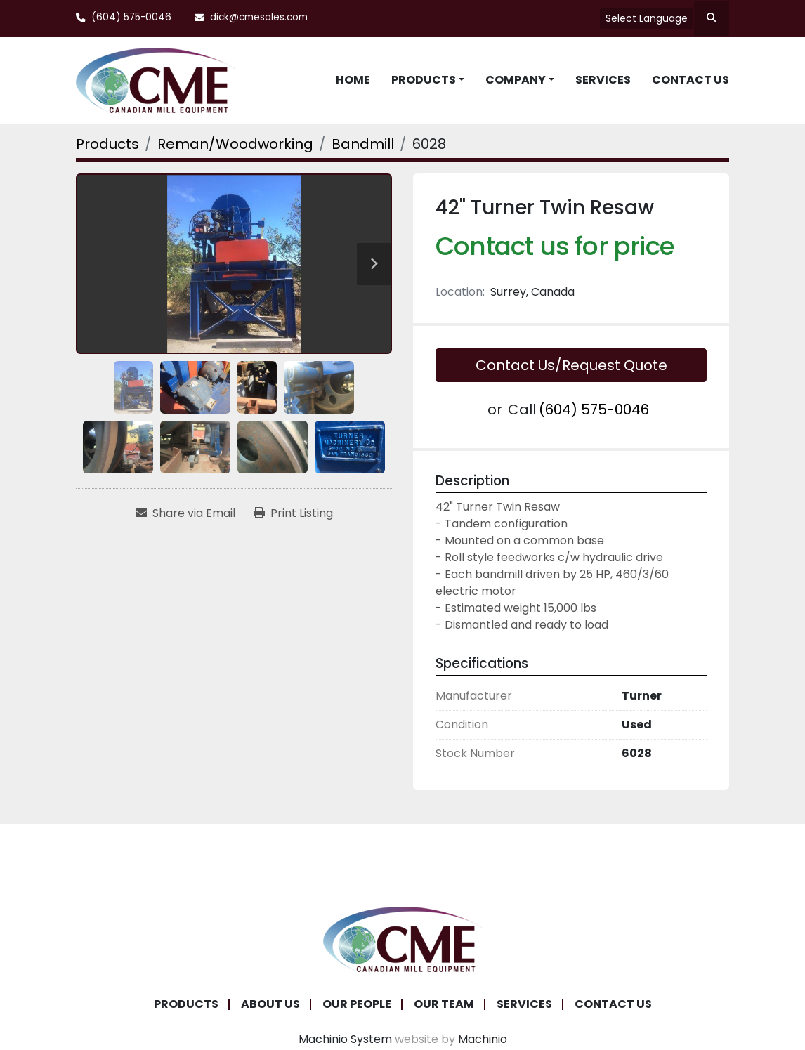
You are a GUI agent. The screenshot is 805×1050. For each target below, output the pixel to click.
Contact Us (690, 80)
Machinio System (345, 1039)
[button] (427, 80)
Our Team (444, 1004)
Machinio (482, 1039)
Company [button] (515, 80)
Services (603, 80)
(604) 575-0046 (131, 17)
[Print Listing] (293, 513)
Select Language (647, 18)
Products (423, 80)
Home (353, 80)
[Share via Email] (185, 513)
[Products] (107, 144)
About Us (270, 1004)
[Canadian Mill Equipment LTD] (402, 939)
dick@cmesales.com (259, 17)
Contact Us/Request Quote (571, 365)
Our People (356, 1004)
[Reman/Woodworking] (235, 144)
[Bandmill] (363, 144)
